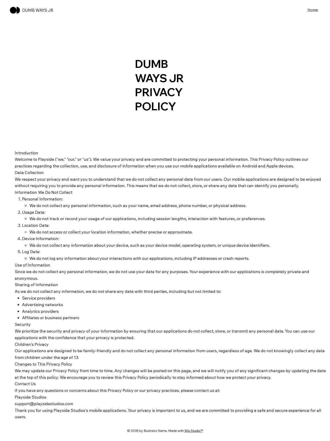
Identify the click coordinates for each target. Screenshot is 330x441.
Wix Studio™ (193, 431)
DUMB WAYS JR (37, 10)
